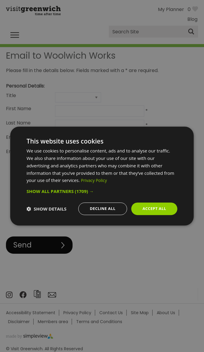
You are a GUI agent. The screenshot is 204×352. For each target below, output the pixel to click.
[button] (101, 191)
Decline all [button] (100, 208)
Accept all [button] (153, 208)
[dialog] (102, 176)
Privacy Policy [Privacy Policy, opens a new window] (95, 180)
